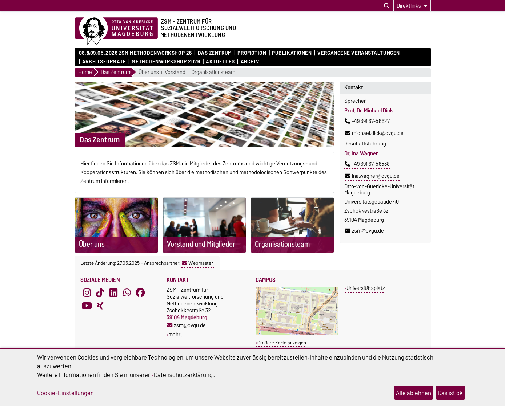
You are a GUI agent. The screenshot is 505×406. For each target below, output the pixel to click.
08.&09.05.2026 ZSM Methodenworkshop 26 (135, 53)
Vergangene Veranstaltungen (358, 53)
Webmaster (197, 263)
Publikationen (292, 53)
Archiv (250, 61)
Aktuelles (220, 61)
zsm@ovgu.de (364, 230)
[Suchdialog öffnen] (386, 5)
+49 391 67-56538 (367, 164)
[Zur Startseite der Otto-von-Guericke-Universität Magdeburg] (116, 31)
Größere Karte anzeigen (281, 342)
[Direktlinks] (412, 5)
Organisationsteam (213, 72)
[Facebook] (140, 292)
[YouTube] (86, 305)
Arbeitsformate (104, 61)
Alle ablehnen (413, 393)
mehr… (175, 334)
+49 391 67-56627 (367, 121)
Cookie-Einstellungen (65, 393)
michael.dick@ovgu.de (374, 133)
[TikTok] (100, 292)
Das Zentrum (215, 53)
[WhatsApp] (126, 292)
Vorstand (175, 72)
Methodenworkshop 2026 (166, 61)
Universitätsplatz (365, 287)
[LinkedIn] (113, 292)
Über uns (149, 72)
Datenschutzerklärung (183, 375)
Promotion (251, 53)
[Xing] (100, 305)
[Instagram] (86, 292)
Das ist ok (450, 393)
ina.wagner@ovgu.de (372, 176)
